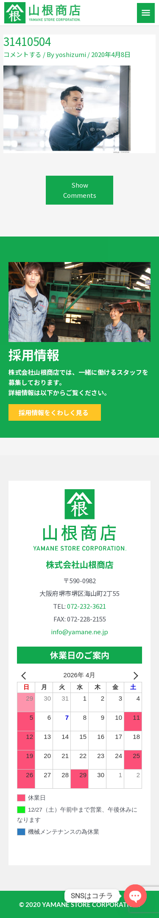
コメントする (22, 54)
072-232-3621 (86, 606)
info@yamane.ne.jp (79, 631)
